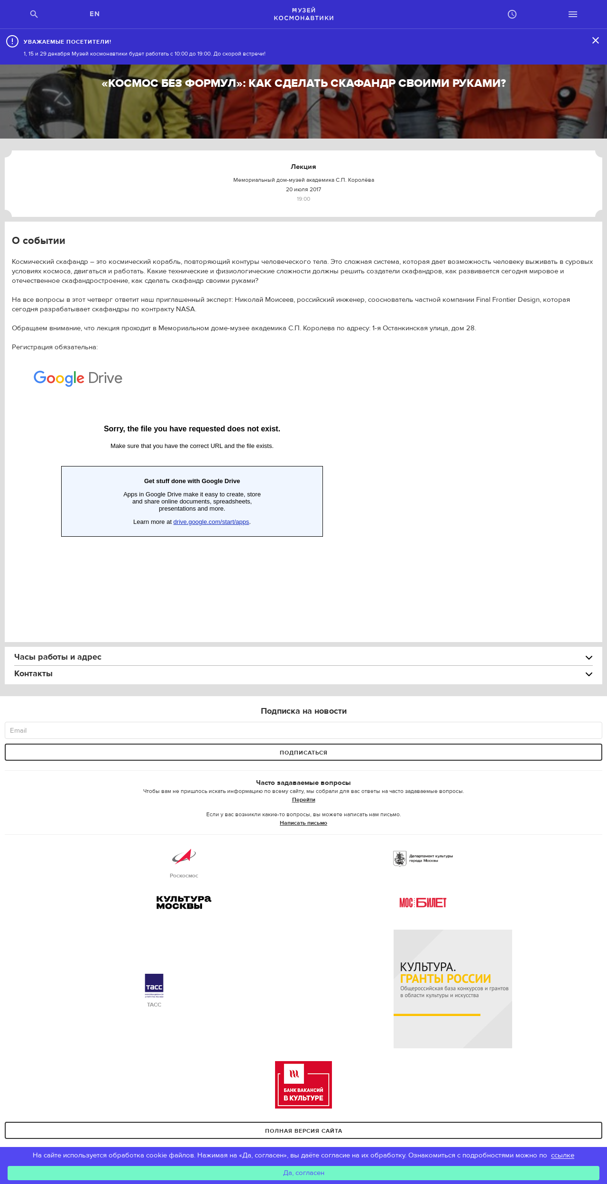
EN (95, 14)
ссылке (562, 1155)
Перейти (303, 799)
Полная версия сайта (303, 1131)
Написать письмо (303, 823)
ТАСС (154, 991)
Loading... (192, 480)
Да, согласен (303, 1172)
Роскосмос (184, 862)
